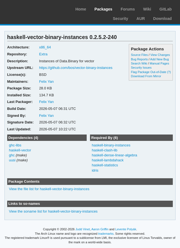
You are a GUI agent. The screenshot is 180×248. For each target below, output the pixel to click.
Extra (43, 54)
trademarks (106, 233)
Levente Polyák (125, 229)
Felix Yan (46, 81)
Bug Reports (139, 59)
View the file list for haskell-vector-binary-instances (49, 189)
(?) (169, 72)
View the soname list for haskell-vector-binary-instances (53, 211)
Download (162, 18)
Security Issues (141, 67)
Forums (128, 9)
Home (80, 9)
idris (95, 170)
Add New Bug (159, 59)
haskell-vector (20, 150)
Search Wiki (139, 63)
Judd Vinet (83, 229)
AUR (141, 18)
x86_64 (45, 47)
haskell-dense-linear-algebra (114, 155)
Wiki (147, 9)
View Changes (160, 54)
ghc (12, 155)
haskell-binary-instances (111, 145)
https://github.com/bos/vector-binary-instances (75, 68)
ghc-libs (15, 145)
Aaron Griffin (100, 229)
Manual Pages (159, 63)
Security (120, 18)
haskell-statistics (105, 165)
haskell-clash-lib (104, 150)
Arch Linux (30, 8)
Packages (103, 9)
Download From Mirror (146, 76)
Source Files (139, 54)
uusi (12, 160)
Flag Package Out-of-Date (148, 72)
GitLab (166, 9)
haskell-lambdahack (108, 160)
